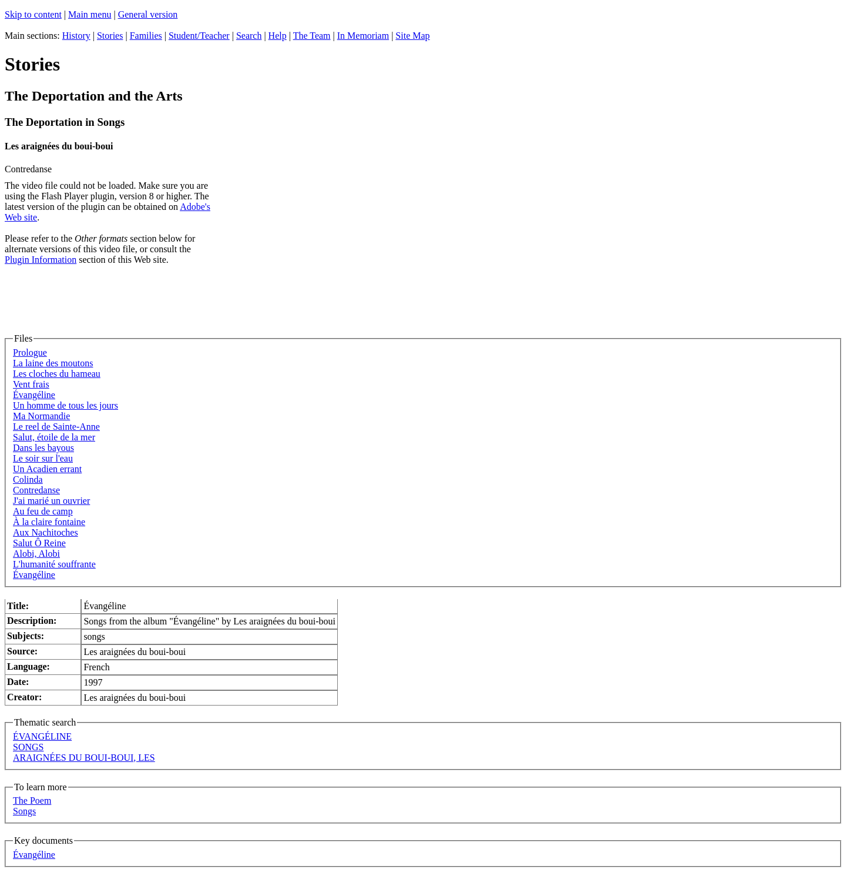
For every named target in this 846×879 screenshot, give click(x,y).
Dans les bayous (43, 448)
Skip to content (33, 14)
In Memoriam (363, 36)
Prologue (30, 352)
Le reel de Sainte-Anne (56, 427)
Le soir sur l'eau (43, 458)
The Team (312, 36)
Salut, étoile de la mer (54, 437)
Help (277, 36)
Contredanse (36, 490)
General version (148, 14)
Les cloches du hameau (56, 374)
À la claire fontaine (49, 522)
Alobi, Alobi (36, 554)
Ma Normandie (41, 416)
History (76, 36)
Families (146, 36)
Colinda (28, 479)
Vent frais (31, 384)
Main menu (89, 14)
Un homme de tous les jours (65, 405)
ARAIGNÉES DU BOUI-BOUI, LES (84, 758)
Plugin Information (40, 260)
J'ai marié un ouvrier (51, 501)
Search (249, 36)
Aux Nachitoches (45, 532)
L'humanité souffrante (54, 564)
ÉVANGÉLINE (42, 736)
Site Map (412, 36)
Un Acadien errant (47, 469)
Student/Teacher (199, 36)
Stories (110, 36)
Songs (24, 811)
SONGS (28, 747)
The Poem (32, 801)
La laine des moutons (53, 363)
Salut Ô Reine (39, 543)
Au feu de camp (43, 511)
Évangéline (34, 395)
